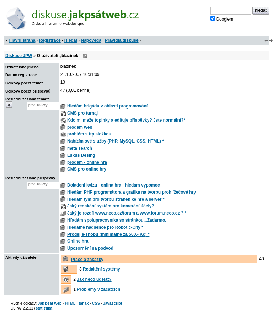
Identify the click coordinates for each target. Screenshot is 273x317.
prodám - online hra (87, 162)
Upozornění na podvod (90, 248)
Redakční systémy (101, 269)
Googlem (222, 19)
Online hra (77, 241)
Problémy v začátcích (98, 289)
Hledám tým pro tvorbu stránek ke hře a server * (115, 199)
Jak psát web (49, 303)
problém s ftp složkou (89, 134)
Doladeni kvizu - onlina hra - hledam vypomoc (113, 185)
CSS (96, 303)
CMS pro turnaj (82, 113)
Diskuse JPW (18, 55)
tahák (84, 303)
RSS (85, 56)
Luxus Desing (81, 155)
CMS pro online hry (86, 169)
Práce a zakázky (87, 259)
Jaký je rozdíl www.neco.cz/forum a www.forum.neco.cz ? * (126, 213)
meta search (79, 148)
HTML (70, 303)
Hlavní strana (22, 40)
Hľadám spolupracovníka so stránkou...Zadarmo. (116, 220)
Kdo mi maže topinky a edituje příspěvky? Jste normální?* (126, 120)
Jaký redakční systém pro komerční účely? (110, 206)
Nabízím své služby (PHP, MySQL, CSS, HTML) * (115, 141)
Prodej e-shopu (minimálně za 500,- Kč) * (108, 234)
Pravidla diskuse (122, 40)
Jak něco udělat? (94, 279)
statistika (44, 308)
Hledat (70, 40)
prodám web (79, 127)
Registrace (49, 40)
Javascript (112, 303)
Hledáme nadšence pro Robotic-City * (105, 227)
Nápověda (91, 40)
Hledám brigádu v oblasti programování (107, 106)
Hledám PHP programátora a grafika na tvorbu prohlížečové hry (131, 192)
